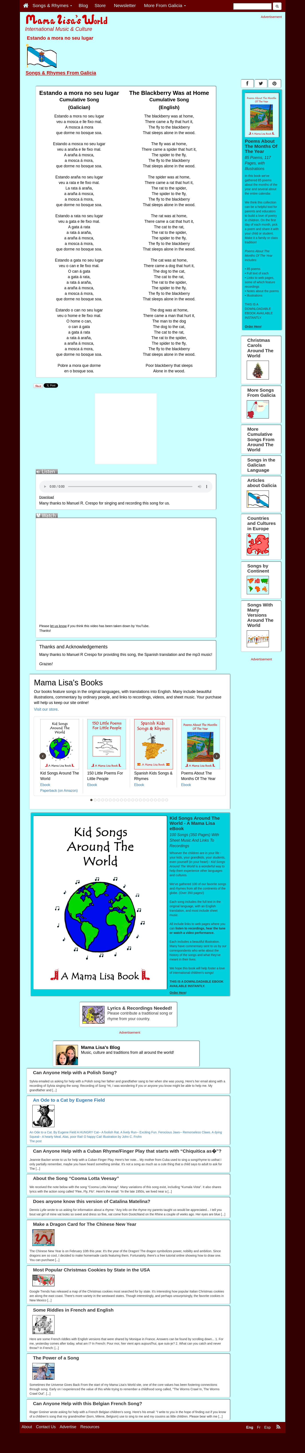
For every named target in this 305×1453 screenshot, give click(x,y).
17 (151, 800)
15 (144, 800)
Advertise (68, 1427)
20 (163, 800)
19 (159, 800)
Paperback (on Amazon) (59, 790)
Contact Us (46, 1427)
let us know (58, 626)
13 (136, 800)
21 (166, 800)
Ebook (45, 785)
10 (125, 800)
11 (129, 800)
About (27, 1427)
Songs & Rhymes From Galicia (61, 73)
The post (35, 1141)
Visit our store (46, 709)
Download (46, 497)
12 (133, 800)
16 (148, 800)
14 (140, 800)
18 (155, 800)
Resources (89, 1427)
